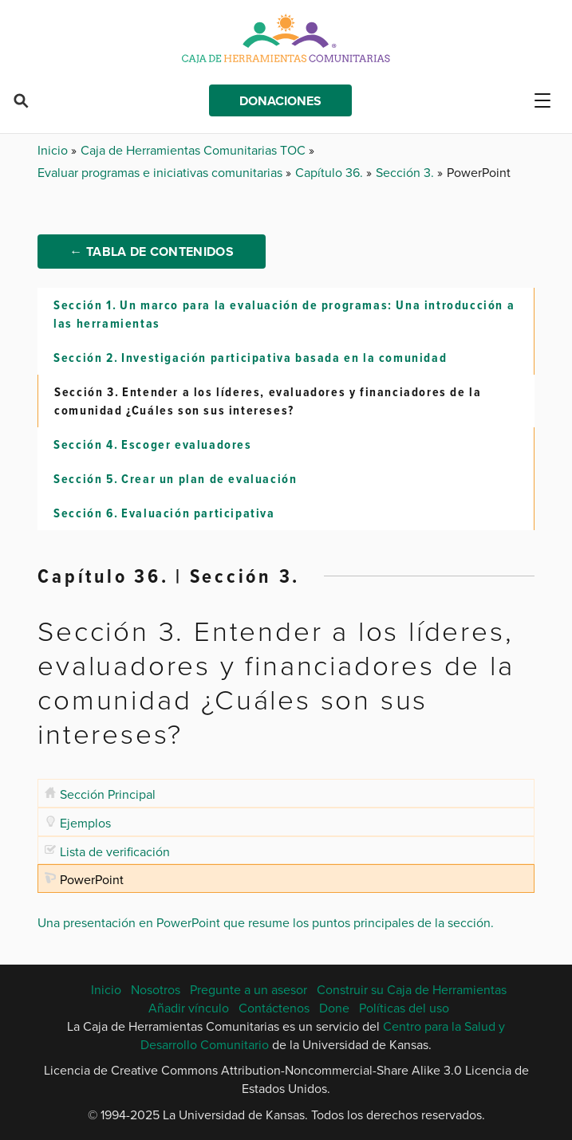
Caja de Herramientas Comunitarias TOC (195, 150)
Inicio (54, 150)
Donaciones (280, 101)
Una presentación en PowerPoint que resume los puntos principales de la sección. (265, 922)
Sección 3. (406, 172)
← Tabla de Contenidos (151, 251)
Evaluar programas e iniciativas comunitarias (161, 172)
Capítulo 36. (330, 172)
